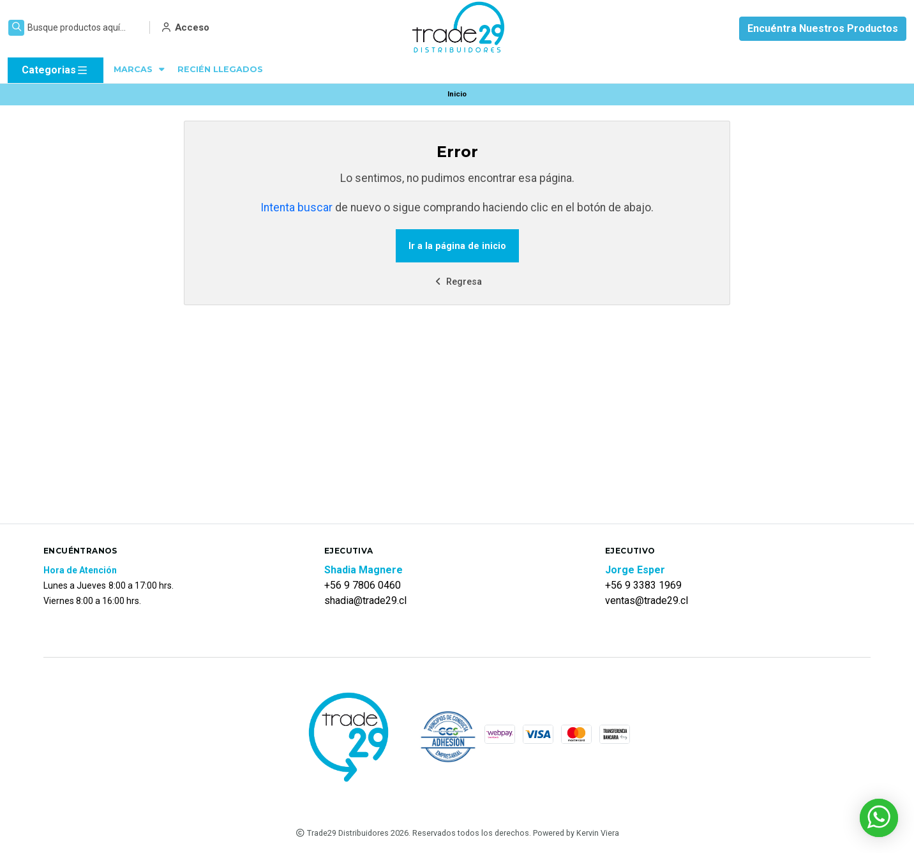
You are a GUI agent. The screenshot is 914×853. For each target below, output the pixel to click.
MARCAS (140, 69)
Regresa (457, 281)
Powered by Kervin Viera (576, 833)
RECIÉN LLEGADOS (220, 69)
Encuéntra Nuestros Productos (822, 28)
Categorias (55, 70)
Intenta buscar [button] (296, 207)
